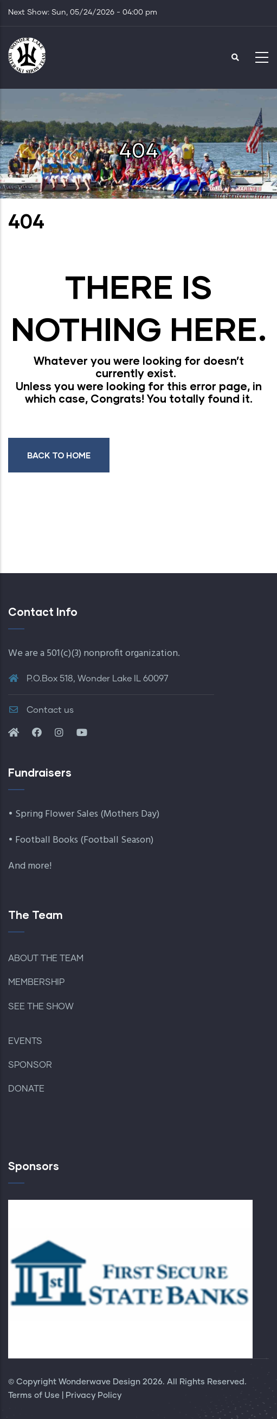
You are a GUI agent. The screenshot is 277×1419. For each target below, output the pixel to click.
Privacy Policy (93, 1395)
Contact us (41, 710)
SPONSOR (30, 1065)
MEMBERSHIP (36, 982)
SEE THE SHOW (41, 1006)
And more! (29, 866)
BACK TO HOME (59, 455)
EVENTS (25, 1041)
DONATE (26, 1089)
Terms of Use (34, 1395)
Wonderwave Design (99, 1382)
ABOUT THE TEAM (45, 958)
